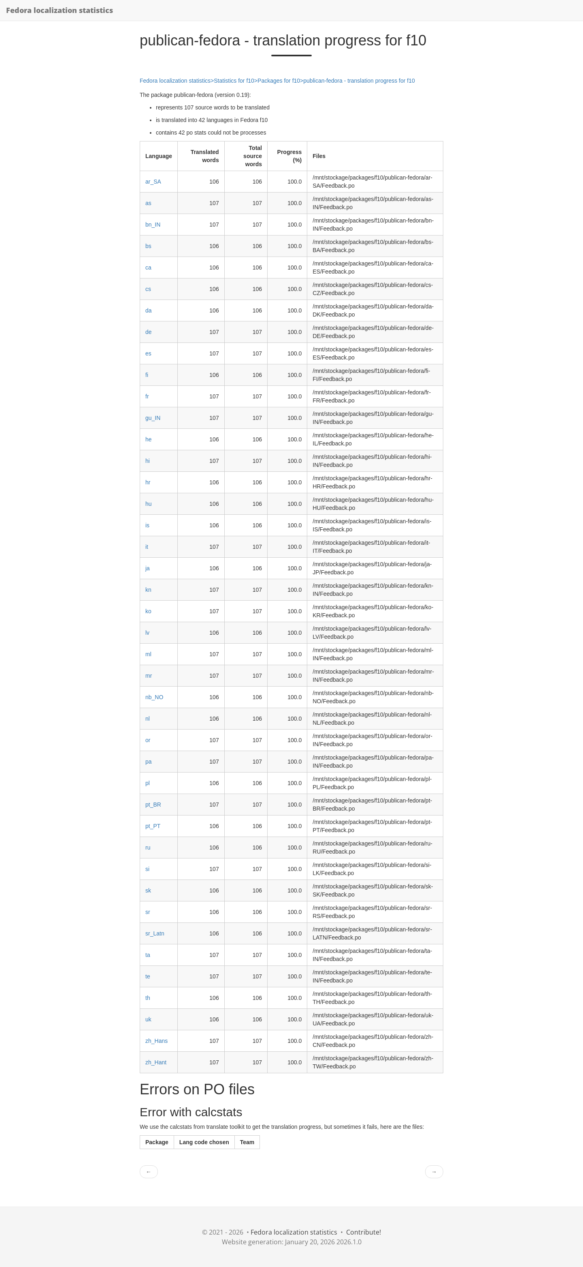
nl (147, 718)
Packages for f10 (278, 80)
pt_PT (152, 826)
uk (148, 1019)
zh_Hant (155, 1062)
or (147, 740)
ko (148, 611)
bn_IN (152, 224)
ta (147, 955)
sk (148, 890)
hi (147, 461)
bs (148, 246)
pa (148, 761)
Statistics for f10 (234, 80)
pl (147, 783)
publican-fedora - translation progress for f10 (359, 80)
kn (148, 589)
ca (148, 267)
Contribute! (363, 1232)
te (147, 976)
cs (148, 289)
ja (147, 568)
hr (147, 482)
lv (147, 632)
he (148, 439)
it (146, 547)
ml (148, 654)
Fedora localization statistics (59, 10)
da (148, 310)
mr (148, 675)
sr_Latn (154, 933)
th (147, 998)
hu (148, 504)
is (147, 525)
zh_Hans (156, 1041)
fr (147, 396)
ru (147, 847)
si (147, 869)
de (148, 332)
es (148, 353)
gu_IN (152, 418)
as (148, 203)
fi (146, 375)
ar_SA (153, 181)
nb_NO (154, 697)
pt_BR (153, 804)
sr (147, 912)
